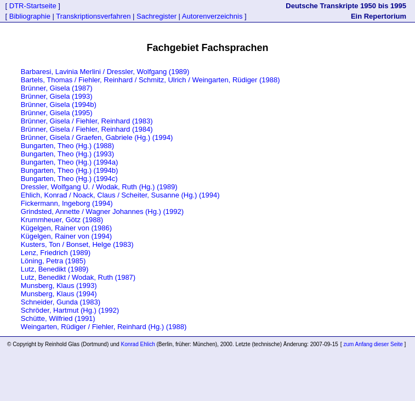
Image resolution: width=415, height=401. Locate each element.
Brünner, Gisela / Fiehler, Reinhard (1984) (87, 129)
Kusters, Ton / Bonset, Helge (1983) (77, 244)
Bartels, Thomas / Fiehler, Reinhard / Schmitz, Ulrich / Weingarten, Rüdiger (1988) (150, 80)
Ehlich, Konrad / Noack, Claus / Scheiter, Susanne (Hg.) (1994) (120, 195)
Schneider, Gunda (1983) (60, 302)
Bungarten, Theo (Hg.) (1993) (67, 154)
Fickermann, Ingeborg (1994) (67, 203)
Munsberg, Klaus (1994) (59, 294)
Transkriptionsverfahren (93, 16)
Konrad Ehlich (138, 344)
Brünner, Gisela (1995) (57, 113)
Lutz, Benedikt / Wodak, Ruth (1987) (78, 277)
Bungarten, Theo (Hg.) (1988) (67, 146)
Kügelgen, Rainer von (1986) (66, 228)
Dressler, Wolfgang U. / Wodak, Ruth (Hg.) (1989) (99, 187)
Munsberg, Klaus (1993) (59, 285)
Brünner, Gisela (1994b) (58, 104)
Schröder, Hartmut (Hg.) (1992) (70, 310)
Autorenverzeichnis (212, 16)
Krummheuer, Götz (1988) (62, 220)
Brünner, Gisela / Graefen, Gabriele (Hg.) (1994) (97, 137)
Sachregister (156, 16)
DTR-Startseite (32, 6)
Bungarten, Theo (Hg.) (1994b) (69, 170)
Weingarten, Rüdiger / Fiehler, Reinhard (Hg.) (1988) (104, 327)
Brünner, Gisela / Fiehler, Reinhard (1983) (87, 121)
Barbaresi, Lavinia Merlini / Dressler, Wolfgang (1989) (105, 71)
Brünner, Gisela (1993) (57, 96)
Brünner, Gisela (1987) (57, 88)
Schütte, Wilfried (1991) (58, 318)
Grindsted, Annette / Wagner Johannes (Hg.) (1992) (102, 211)
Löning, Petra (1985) (53, 261)
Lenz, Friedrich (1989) (55, 252)
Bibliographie (29, 16)
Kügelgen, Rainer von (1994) (66, 236)
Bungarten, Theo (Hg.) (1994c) (69, 178)
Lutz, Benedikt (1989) (55, 269)
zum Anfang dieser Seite (373, 344)
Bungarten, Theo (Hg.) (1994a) (69, 162)
